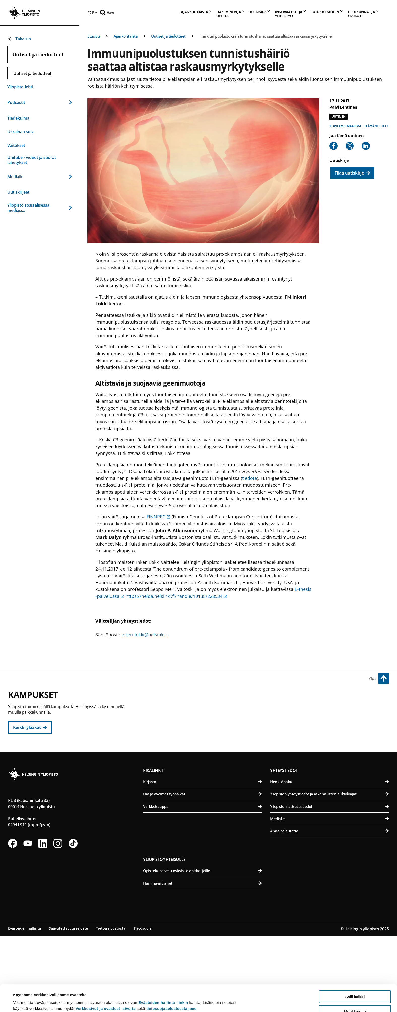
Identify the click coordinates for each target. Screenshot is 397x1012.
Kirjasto (202, 858)
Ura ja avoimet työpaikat (202, 870)
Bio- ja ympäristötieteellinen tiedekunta (330, 709)
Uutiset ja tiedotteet (168, 36)
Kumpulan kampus (167, 793)
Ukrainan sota (20, 131)
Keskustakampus (165, 698)
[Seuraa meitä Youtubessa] (27, 920)
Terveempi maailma (345, 126)
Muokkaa (355, 985)
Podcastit (39, 102)
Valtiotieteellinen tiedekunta (205, 758)
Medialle (39, 176)
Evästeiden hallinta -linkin (163, 976)
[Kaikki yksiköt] (30, 727)
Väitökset (16, 145)
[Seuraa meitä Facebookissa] (12, 920)
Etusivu (93, 36)
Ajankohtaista (126, 36)
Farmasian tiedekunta (330, 733)
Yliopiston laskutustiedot (329, 883)
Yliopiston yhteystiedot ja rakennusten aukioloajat (329, 870)
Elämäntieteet (376, 126)
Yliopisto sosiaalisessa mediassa (39, 208)
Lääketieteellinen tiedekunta (330, 780)
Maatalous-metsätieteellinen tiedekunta (330, 746)
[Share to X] (350, 146)
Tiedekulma (18, 118)
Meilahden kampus (292, 768)
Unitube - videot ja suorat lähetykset (31, 160)
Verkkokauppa (202, 883)
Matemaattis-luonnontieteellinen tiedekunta (205, 804)
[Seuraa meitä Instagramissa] (57, 920)
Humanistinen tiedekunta (205, 709)
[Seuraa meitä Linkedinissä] (42, 920)
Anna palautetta (329, 907)
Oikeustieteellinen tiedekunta (205, 733)
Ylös (372, 678)
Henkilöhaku (329, 858)
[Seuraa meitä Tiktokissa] (73, 920)
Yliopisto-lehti (20, 87)
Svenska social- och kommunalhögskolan (205, 771)
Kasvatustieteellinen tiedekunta (205, 721)
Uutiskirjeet (18, 192)
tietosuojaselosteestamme (171, 982)
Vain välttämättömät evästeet (355, 999)
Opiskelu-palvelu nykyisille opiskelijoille (202, 947)
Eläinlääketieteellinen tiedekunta (330, 721)
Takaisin (19, 39)
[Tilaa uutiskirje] (352, 173)
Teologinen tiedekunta (205, 746)
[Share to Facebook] (333, 146)
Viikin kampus (286, 698)
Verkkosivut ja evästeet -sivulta (106, 982)
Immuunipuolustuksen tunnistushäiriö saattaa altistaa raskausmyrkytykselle (265, 36)
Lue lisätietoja (26, 996)
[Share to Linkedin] (366, 146)
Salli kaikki (355, 970)
